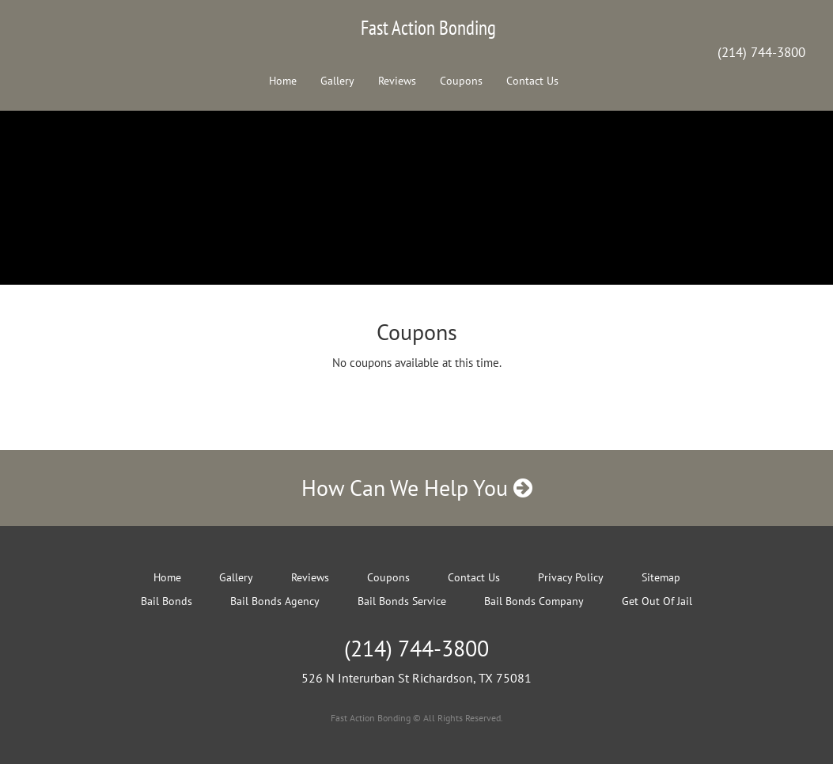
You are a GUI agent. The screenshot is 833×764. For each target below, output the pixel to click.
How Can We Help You (416, 487)
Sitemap (661, 577)
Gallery (337, 81)
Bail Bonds (166, 601)
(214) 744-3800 (761, 52)
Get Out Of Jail (657, 601)
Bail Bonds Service (402, 601)
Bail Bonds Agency (275, 601)
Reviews (397, 81)
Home (283, 81)
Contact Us (532, 81)
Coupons (461, 81)
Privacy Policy (571, 577)
